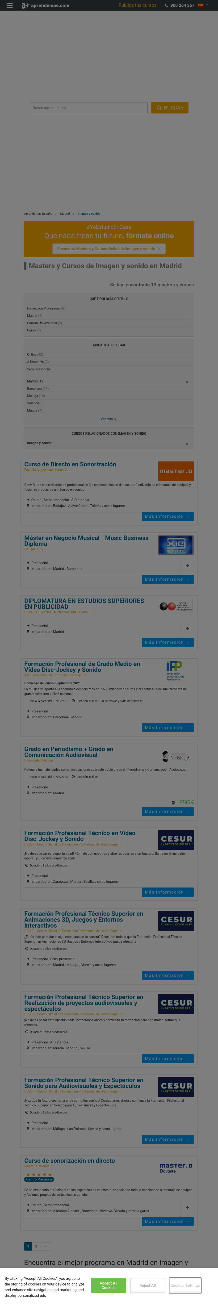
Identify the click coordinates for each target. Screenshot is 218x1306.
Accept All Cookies (108, 1285)
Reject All (147, 1285)
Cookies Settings (185, 1285)
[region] (109, 1287)
